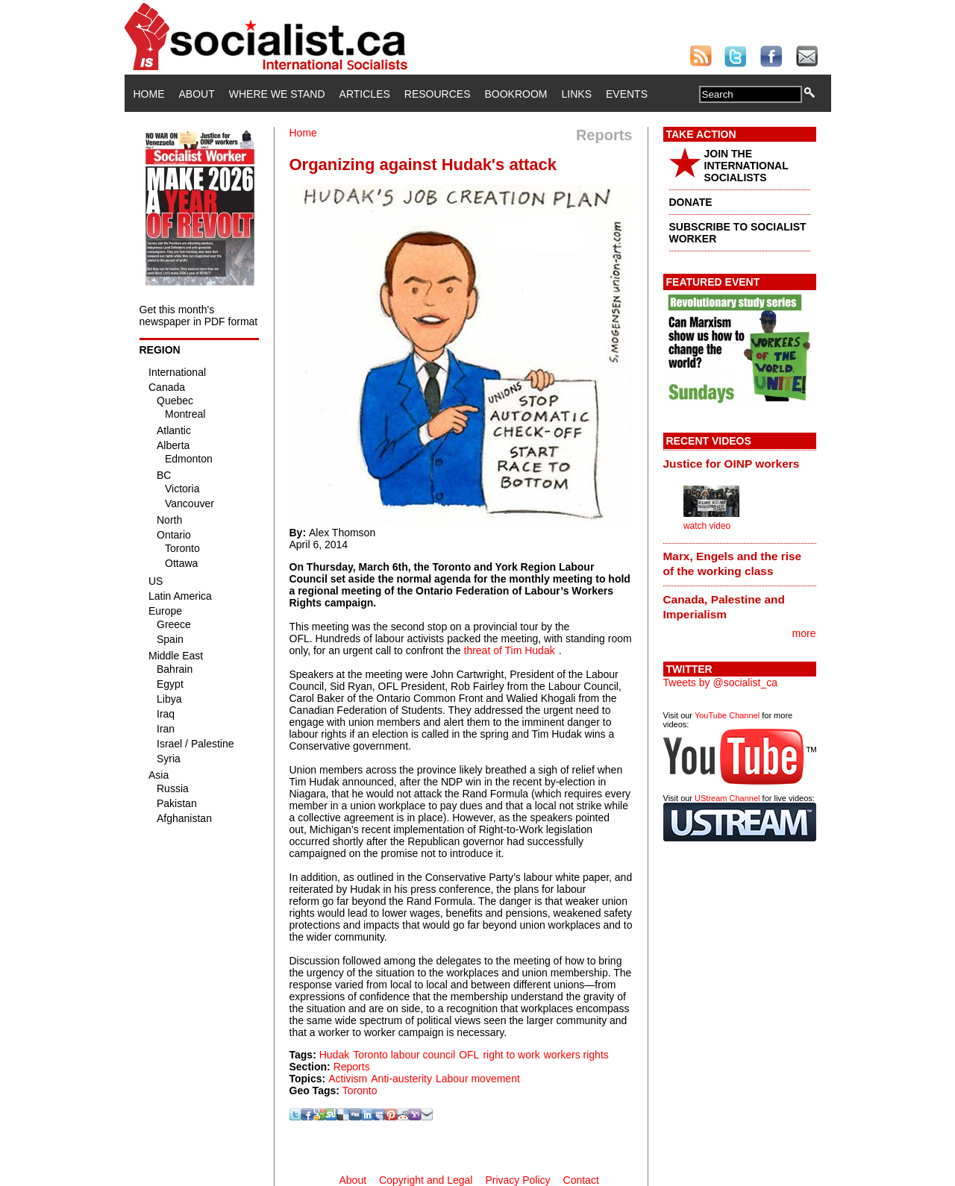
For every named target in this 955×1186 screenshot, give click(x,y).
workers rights (576, 1055)
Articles (364, 94)
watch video (706, 526)
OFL (469, 1055)
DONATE (691, 202)
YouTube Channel (727, 715)
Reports (352, 1067)
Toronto (360, 1090)
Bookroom (516, 94)
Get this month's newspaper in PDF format (199, 315)
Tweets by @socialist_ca (720, 682)
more (804, 633)
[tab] (739, 463)
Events (627, 94)
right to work (511, 1055)
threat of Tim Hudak (509, 650)
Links (577, 94)
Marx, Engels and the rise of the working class (732, 563)
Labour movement (478, 1079)
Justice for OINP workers (731, 463)
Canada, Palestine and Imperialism (724, 607)
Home (149, 94)
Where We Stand (277, 94)
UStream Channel (727, 798)
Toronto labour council (404, 1055)
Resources (437, 94)
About (197, 94)
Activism (347, 1079)
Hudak (334, 1055)
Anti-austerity (401, 1079)
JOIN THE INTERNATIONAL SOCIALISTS (746, 165)
